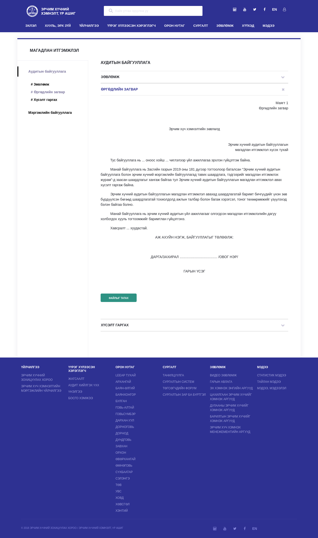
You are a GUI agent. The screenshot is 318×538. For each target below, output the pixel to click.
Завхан (121, 446)
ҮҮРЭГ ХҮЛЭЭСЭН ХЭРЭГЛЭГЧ (131, 26)
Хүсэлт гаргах (115, 325)
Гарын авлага (221, 382)
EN (274, 9)
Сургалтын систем (178, 382)
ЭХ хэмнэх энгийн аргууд (231, 388)
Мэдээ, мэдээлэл (271, 388)
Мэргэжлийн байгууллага (50, 113)
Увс (118, 491)
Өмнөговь (124, 465)
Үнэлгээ (75, 391)
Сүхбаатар (124, 472)
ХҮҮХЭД (248, 26)
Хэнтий (122, 510)
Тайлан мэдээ (269, 382)
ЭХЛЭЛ (33, 25)
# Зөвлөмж (40, 84)
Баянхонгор (126, 394)
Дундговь (123, 440)
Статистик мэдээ (271, 375)
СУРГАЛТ (200, 26)
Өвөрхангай (125, 459)
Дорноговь (125, 427)
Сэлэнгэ (123, 478)
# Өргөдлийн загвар (48, 92)
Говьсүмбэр (126, 414)
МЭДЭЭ (269, 26)
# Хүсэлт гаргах (44, 100)
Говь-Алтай (125, 407)
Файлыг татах (119, 298)
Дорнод (122, 433)
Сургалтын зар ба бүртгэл (184, 394)
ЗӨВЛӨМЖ (225, 26)
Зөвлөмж (110, 77)
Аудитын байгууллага (47, 71)
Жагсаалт (76, 379)
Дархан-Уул (125, 420)
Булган (121, 401)
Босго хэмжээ (80, 398)
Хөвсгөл (123, 504)
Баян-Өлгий (125, 388)
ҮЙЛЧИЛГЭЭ (89, 26)
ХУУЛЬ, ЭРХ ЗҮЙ (58, 26)
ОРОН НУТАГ (174, 26)
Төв (118, 485)
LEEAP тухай (126, 375)
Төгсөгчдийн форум (180, 388)
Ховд (120, 498)
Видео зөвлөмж (223, 375)
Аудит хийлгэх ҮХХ (83, 385)
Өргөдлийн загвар (119, 89)
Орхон (121, 452)
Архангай (123, 382)
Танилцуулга (173, 375)
